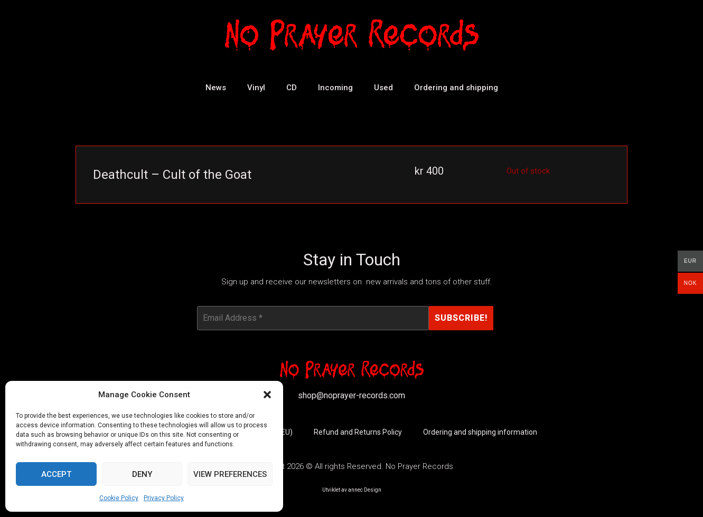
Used (383, 87)
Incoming (335, 87)
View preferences (230, 474)
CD (291, 87)
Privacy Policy (164, 498)
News (215, 87)
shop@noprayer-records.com (351, 395)
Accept (56, 474)
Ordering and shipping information (480, 432)
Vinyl (256, 87)
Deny (142, 474)
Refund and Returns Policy (358, 432)
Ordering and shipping (456, 87)
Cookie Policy (118, 498)
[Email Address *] (313, 318)
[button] (267, 394)
